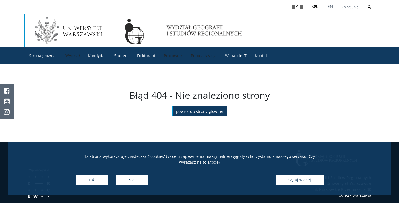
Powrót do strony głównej (199, 111)
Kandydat (97, 55)
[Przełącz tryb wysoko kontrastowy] (315, 7)
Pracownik (173, 55)
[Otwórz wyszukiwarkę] (367, 7)
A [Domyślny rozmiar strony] (297, 6)
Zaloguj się (350, 7)
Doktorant (146, 55)
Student (121, 55)
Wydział (72, 55)
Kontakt (262, 55)
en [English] (330, 6)
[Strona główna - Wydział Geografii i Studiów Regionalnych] (134, 30)
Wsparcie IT (236, 55)
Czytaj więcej (299, 179)
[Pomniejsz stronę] (301, 7)
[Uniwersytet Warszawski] (68, 30)
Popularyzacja (204, 55)
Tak (91, 179)
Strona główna (42, 55)
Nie (131, 179)
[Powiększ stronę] (293, 7)
